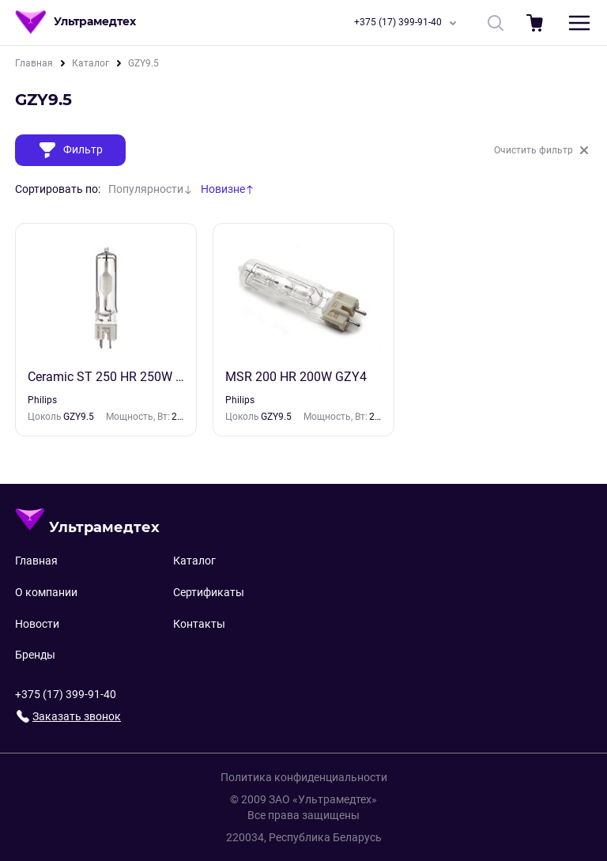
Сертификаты (208, 592)
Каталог (90, 63)
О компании (46, 592)
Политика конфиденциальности (304, 777)
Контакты (199, 623)
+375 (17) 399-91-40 (408, 22)
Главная (34, 63)
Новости (37, 623)
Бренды (35, 654)
